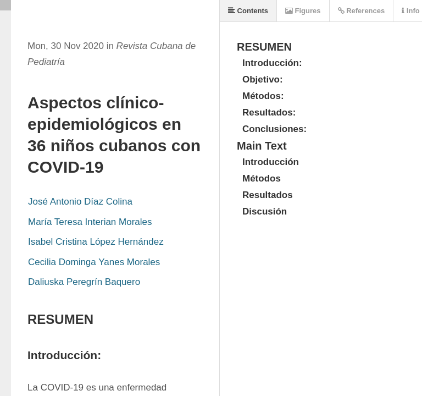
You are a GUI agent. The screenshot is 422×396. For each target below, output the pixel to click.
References (361, 11)
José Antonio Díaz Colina (80, 201)
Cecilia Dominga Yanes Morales (94, 262)
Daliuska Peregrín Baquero (84, 282)
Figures (303, 11)
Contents (248, 11)
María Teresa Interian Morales (90, 222)
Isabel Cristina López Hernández (96, 242)
